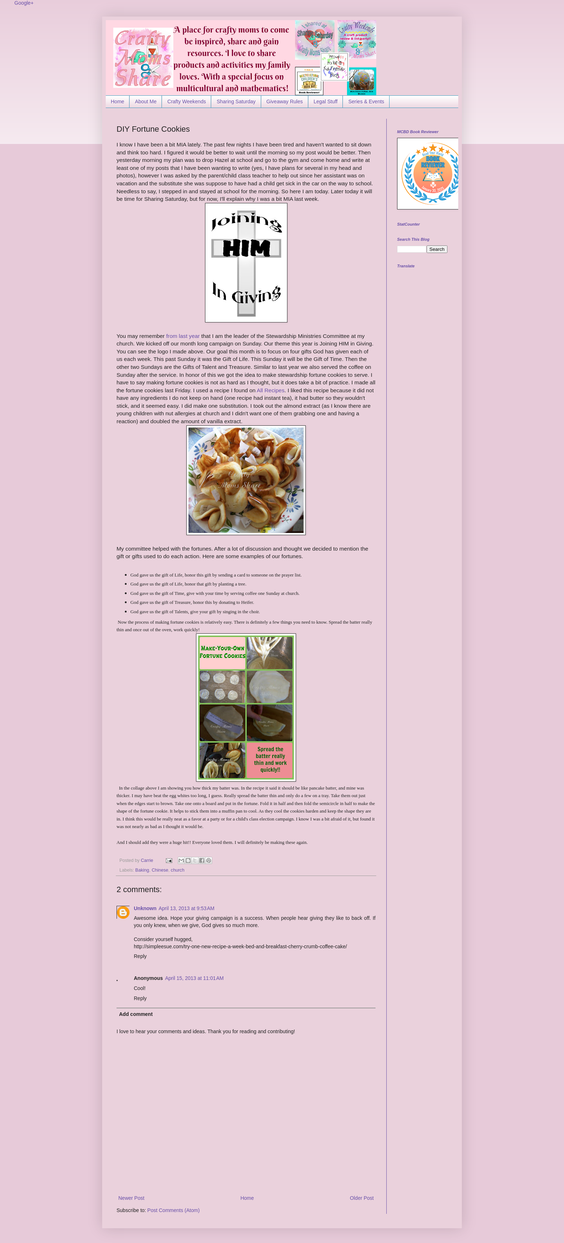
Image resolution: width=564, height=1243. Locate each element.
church (178, 870)
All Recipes (271, 390)
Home (117, 101)
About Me (145, 101)
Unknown (145, 908)
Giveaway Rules (285, 101)
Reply (140, 956)
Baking (142, 870)
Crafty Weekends (186, 101)
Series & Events (366, 101)
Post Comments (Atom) (173, 1210)
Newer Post (131, 1198)
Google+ (23, 3)
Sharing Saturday (236, 101)
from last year (183, 336)
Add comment (136, 1014)
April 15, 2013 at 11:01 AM (194, 978)
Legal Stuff (326, 101)
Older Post (362, 1198)
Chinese (160, 870)
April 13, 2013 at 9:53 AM (186, 908)
